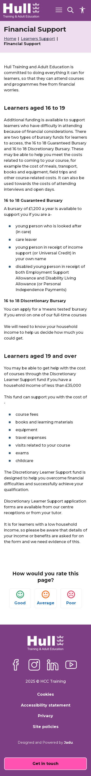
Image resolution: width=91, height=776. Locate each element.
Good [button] (20, 598)
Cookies (45, 694)
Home (10, 38)
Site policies (45, 726)
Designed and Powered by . (46, 742)
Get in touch (45, 763)
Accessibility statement (45, 705)
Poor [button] (71, 598)
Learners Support (38, 38)
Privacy (45, 716)
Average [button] (45, 598)
